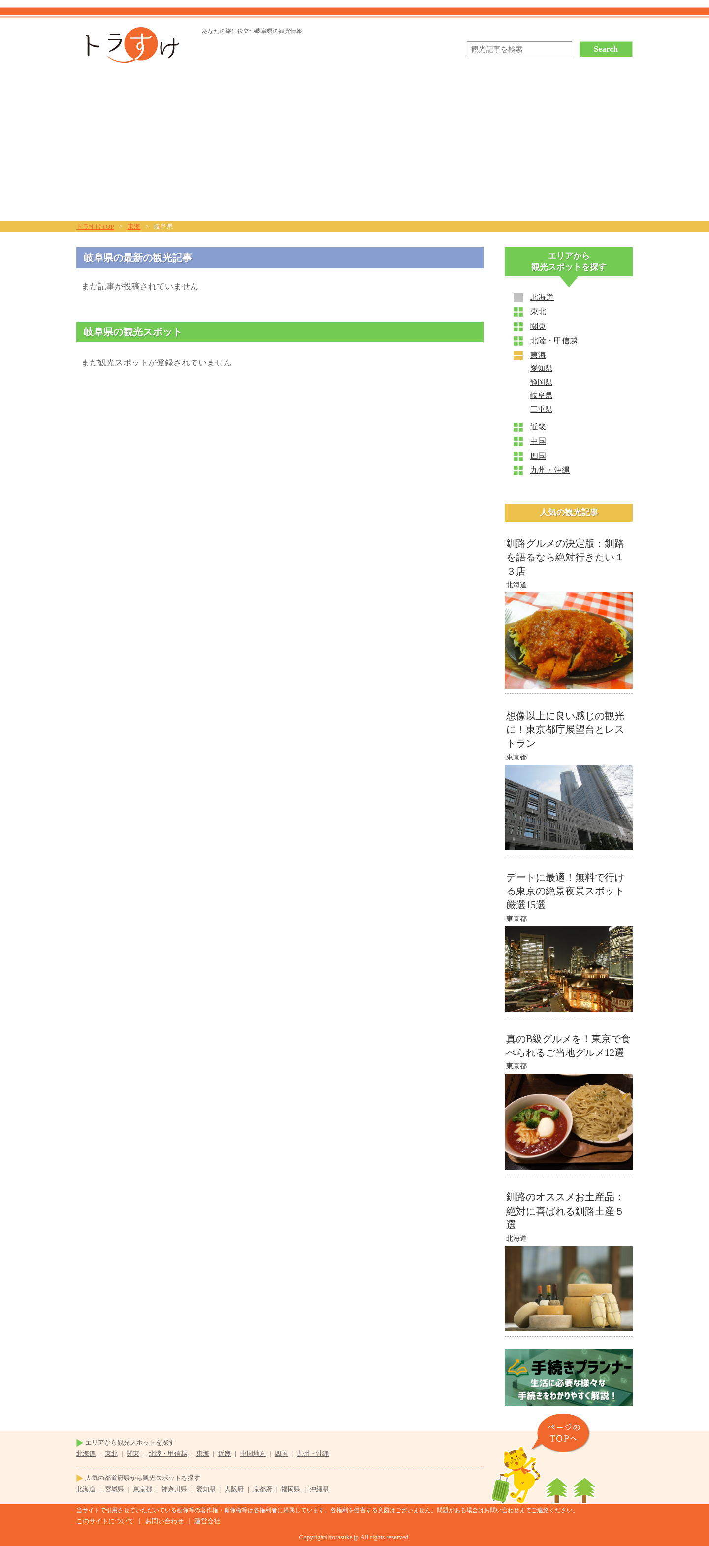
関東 (538, 326)
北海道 (542, 297)
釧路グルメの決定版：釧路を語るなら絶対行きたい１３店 (565, 557)
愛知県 (541, 368)
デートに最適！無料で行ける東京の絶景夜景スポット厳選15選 (565, 891)
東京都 (142, 1489)
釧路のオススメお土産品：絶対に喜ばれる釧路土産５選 (565, 1210)
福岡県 (290, 1489)
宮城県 (114, 1489)
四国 (538, 456)
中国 (538, 441)
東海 (538, 355)
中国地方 (253, 1453)
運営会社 (207, 1521)
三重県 (541, 409)
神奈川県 (174, 1489)
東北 (538, 311)
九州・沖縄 (550, 470)
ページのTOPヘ (560, 1433)
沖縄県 (319, 1489)
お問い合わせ (164, 1521)
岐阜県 (541, 395)
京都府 (262, 1489)
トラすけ (129, 45)
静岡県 (541, 382)
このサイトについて (105, 1521)
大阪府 (234, 1489)
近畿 (538, 427)
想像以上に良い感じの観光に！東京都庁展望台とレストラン (565, 729)
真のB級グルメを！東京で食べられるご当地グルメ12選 (568, 1045)
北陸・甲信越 (554, 340)
